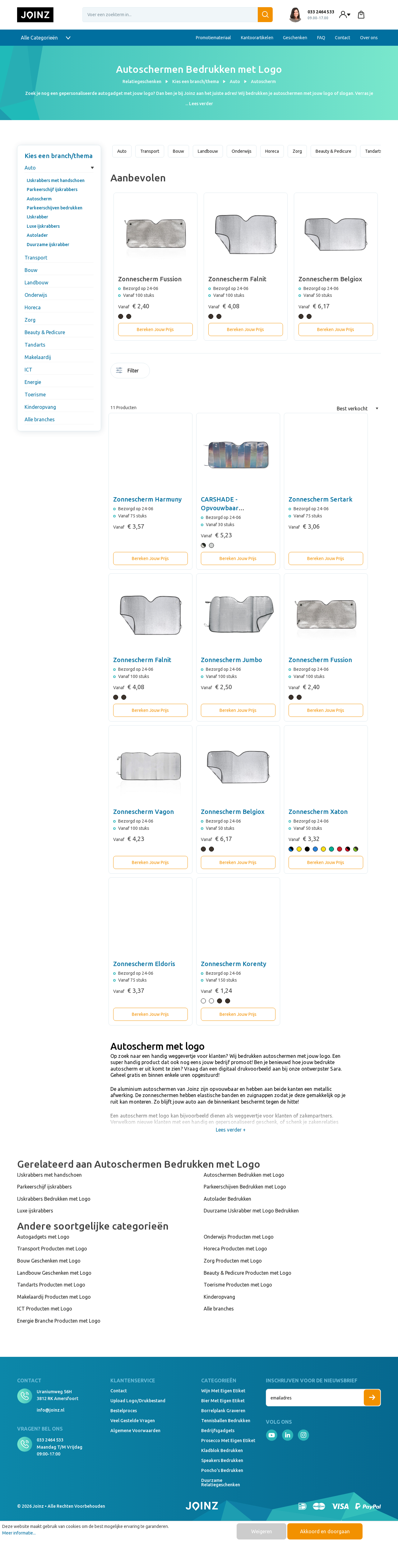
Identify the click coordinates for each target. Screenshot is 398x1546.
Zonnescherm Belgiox (233, 811)
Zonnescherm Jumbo (231, 659)
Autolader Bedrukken (227, 1199)
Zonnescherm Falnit (142, 659)
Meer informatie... (19, 1532)
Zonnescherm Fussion (320, 659)
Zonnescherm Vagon (143, 811)
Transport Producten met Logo (52, 1248)
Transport (36, 257)
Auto (30, 167)
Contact (342, 37)
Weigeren (261, 1531)
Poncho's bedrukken (222, 1470)
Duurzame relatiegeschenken (220, 1482)
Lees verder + (231, 1130)
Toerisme (35, 394)
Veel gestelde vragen (132, 1420)
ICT (28, 369)
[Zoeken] (265, 14)
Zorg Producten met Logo (233, 1260)
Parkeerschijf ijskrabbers (52, 189)
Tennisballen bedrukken (225, 1420)
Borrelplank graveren (223, 1410)
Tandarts (35, 345)
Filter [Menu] (127, 370)
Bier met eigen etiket (223, 1400)
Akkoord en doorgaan (325, 1531)
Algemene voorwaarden (135, 1430)
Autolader (37, 235)
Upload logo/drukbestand (137, 1400)
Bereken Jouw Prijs (155, 329)
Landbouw (36, 282)
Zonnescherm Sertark (321, 499)
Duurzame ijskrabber (48, 244)
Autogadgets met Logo (43, 1237)
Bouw (31, 270)
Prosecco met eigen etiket (228, 1440)
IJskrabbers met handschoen (56, 180)
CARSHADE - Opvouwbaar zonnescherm (220, 508)
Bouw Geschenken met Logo (49, 1260)
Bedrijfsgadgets (217, 1430)
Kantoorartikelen (257, 37)
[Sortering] (357, 408)
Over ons (369, 37)
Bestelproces (123, 1410)
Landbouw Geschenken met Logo (54, 1273)
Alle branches (40, 419)
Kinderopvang (40, 407)
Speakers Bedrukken (222, 1460)
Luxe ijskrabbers (43, 226)
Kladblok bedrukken (222, 1450)
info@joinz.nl (50, 1410)
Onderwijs (36, 295)
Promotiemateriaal (213, 37)
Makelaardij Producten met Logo (54, 1297)
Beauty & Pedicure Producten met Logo (247, 1273)
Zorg (30, 320)
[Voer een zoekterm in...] (177, 14)
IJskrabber (37, 216)
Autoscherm (39, 198)
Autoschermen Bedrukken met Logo (244, 1175)
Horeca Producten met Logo (235, 1248)
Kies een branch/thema (59, 155)
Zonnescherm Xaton (318, 811)
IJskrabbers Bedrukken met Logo (53, 1199)
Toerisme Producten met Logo (238, 1284)
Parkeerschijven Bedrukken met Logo (245, 1186)
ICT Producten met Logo (44, 1308)
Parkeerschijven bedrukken (54, 207)
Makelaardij (38, 357)
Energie (33, 382)
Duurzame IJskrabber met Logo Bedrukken (251, 1210)
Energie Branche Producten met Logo (58, 1321)
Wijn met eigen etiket (223, 1390)
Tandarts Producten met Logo (51, 1284)
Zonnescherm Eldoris (144, 963)
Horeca (33, 307)
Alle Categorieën (46, 37)
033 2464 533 (50, 1439)
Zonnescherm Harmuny (147, 499)
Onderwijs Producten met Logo (239, 1237)
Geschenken (295, 37)
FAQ (321, 37)
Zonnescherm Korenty (233, 963)
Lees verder (201, 103)
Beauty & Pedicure (45, 332)
